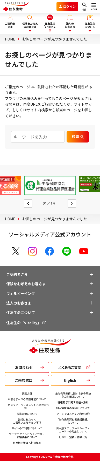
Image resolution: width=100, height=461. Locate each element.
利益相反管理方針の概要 (27, 443)
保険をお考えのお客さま (26, 283)
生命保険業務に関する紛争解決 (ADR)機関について (73, 394)
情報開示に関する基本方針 (73, 402)
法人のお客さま (18, 303)
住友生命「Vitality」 (26, 322)
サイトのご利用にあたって (27, 428)
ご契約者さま (17, 274)
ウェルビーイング (20, 293)
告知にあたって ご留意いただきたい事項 (27, 420)
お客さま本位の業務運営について (27, 399)
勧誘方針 (27, 393)
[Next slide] (72, 203)
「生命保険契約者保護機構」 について (73, 420)
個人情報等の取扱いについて (73, 408)
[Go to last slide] (28, 203)
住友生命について (20, 312)
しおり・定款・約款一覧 (73, 437)
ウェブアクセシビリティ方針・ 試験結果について (27, 435)
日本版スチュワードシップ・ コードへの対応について (73, 429)
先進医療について (27, 414)
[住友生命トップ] (50, 350)
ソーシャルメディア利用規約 (73, 414)
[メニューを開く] (94, 6)
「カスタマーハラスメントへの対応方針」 (27, 406)
